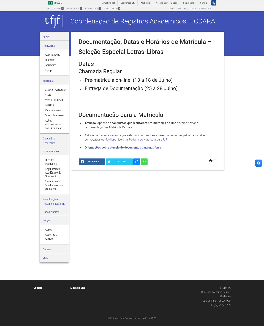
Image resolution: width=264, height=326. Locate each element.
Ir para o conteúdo (54, 8)
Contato (38, 287)
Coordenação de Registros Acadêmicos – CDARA (142, 21)
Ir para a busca (93, 8)
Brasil (54, 2)
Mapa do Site (175, 8)
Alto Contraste (190, 8)
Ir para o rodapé (112, 8)
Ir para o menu (74, 8)
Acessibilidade (205, 8)
